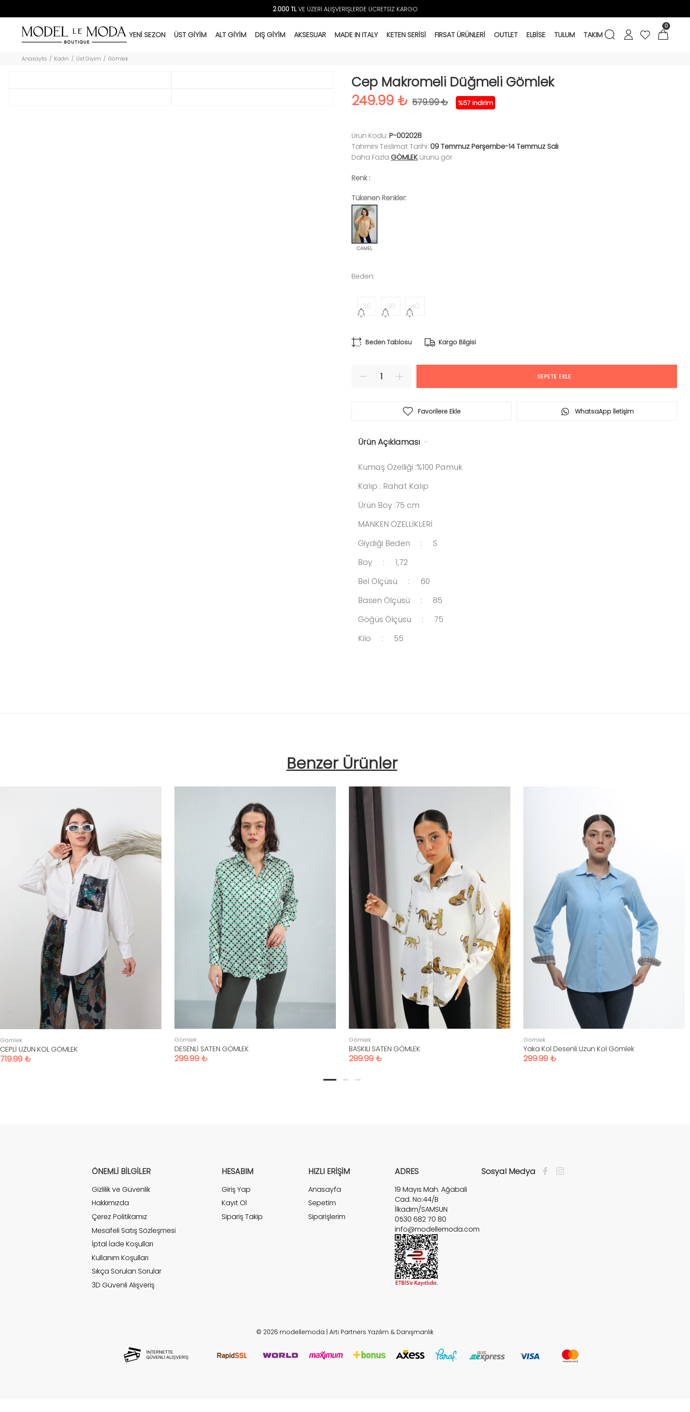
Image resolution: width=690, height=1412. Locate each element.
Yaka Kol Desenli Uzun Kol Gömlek (578, 1049)
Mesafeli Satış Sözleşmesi (134, 1231)
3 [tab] (358, 1080)
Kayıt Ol (234, 1203)
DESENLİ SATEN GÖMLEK (211, 1049)
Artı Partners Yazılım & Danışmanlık (381, 1332)
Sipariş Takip (242, 1217)
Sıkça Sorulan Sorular (126, 1271)
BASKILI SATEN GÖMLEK (384, 1049)
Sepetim (322, 1203)
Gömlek (118, 58)
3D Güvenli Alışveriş (123, 1285)
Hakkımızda (110, 1203)
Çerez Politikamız (119, 1217)
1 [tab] (329, 1080)
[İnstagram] (558, 1171)
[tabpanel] (255, 916)
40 (415, 306)
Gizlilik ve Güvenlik (121, 1189)
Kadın (61, 58)
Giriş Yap (236, 1189)
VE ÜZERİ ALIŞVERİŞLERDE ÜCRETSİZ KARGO (345, 9)
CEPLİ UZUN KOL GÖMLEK (39, 1049)
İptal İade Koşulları (122, 1244)
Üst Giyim (88, 58)
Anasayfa (34, 58)
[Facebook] (547, 1171)
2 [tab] (345, 1080)
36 (367, 306)
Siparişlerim (326, 1217)
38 (391, 306)
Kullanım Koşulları (120, 1258)
